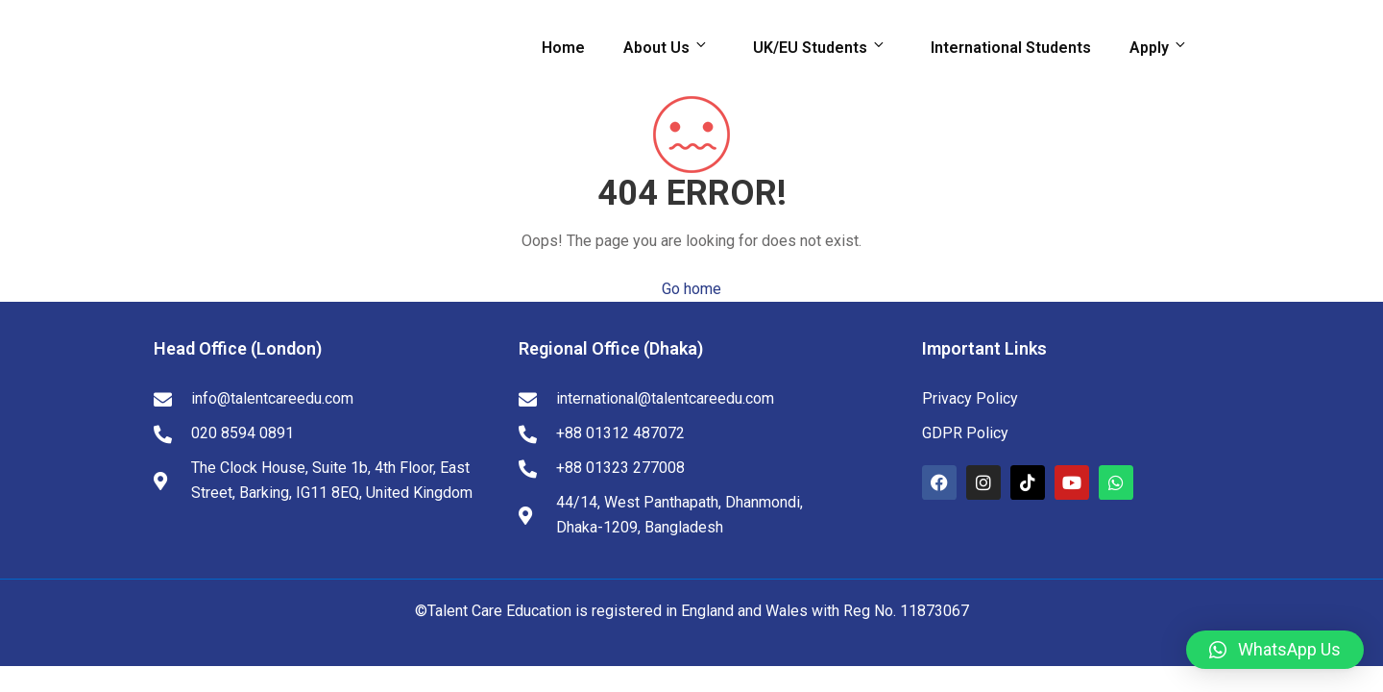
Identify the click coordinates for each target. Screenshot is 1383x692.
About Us (669, 47)
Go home (691, 289)
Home (563, 47)
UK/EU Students (822, 47)
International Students (1011, 47)
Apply (1161, 47)
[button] (1275, 649)
